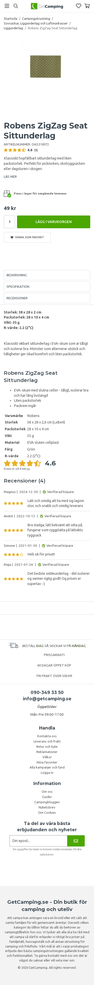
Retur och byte (47, 746)
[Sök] (15, 6)
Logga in (47, 772)
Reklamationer (47, 752)
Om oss (47, 791)
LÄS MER (10, 176)
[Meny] (7, 5)
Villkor (47, 757)
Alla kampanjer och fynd (47, 767)
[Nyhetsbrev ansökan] (38, 840)
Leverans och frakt (47, 741)
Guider (47, 796)
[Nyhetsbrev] (75, 840)
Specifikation (18, 286)
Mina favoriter (47, 762)
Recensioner (17, 298)
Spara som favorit (27, 237)
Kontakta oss (47, 736)
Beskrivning (17, 275)
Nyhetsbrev (47, 807)
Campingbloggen (47, 802)
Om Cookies (47, 812)
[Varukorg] (87, 5)
